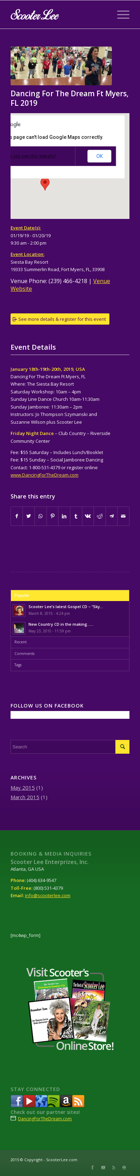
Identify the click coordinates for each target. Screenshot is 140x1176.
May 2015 (23, 787)
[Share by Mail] (123, 516)
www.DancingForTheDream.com (44, 475)
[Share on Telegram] (111, 516)
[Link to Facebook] (92, 1167)
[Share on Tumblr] (76, 516)
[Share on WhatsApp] (40, 516)
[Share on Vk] (88, 516)
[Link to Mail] (124, 1167)
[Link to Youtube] (103, 1167)
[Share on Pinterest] (52, 516)
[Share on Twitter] (28, 516)
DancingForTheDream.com (45, 1119)
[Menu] (119, 14)
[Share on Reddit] (100, 516)
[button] (45, 184)
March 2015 (25, 797)
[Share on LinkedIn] (64, 516)
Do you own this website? (32, 156)
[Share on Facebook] (17, 516)
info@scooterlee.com (47, 895)
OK (99, 156)
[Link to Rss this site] (113, 1167)
